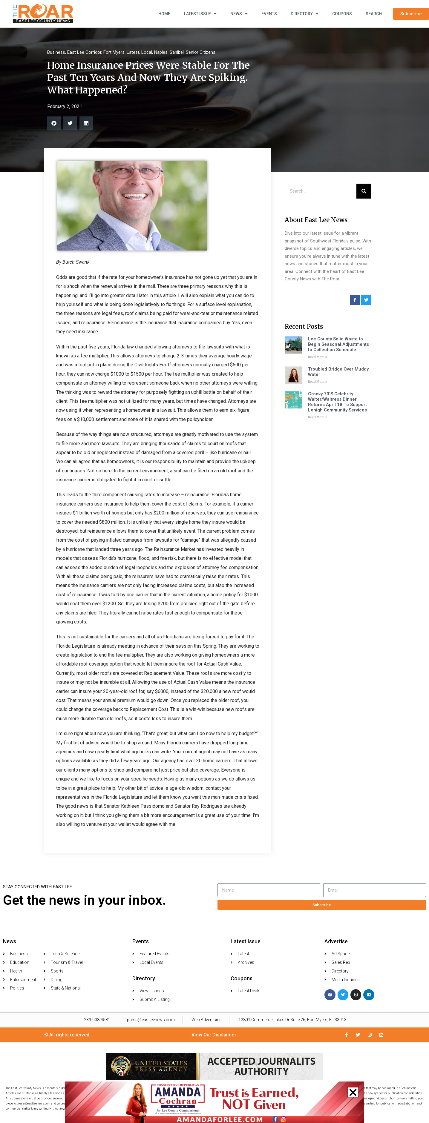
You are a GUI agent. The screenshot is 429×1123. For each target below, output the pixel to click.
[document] (214, 561)
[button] (353, 1092)
